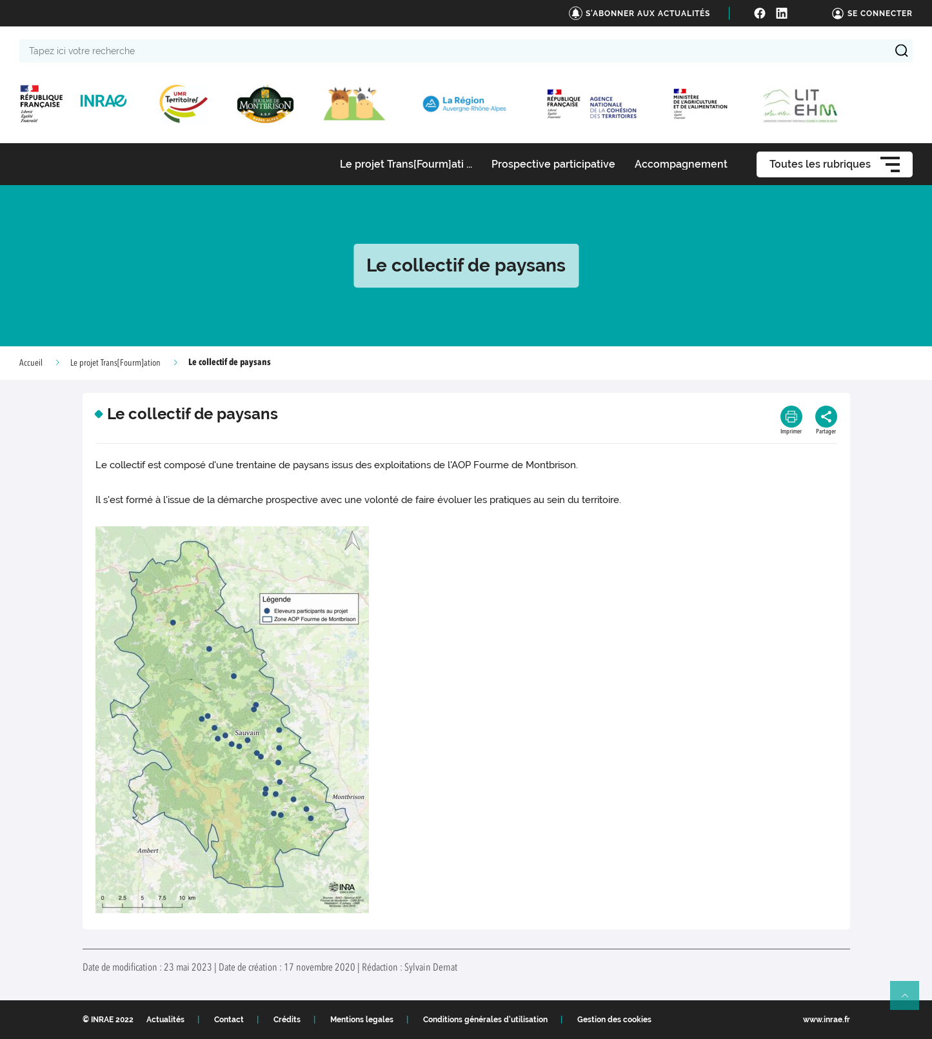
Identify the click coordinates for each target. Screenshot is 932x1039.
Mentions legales (361, 1019)
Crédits (287, 1019)
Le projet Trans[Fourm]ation (115, 363)
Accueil (31, 363)
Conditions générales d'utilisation (485, 1019)
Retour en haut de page (910, 1001)
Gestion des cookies (614, 1019)
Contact (229, 1019)
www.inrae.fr (826, 1019)
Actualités (165, 1019)
